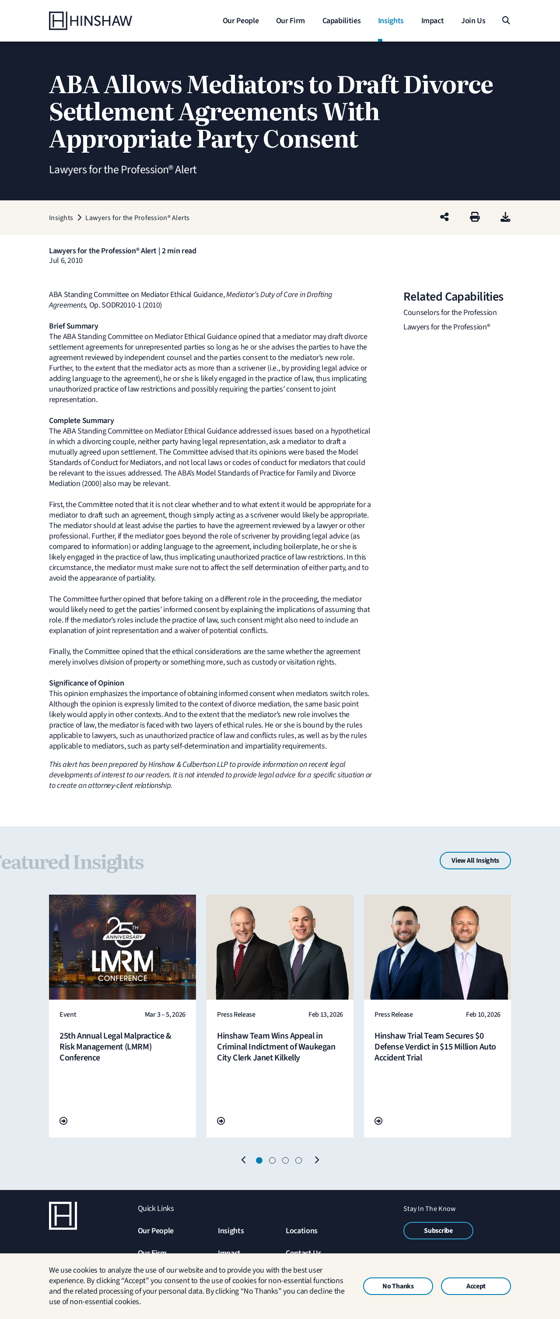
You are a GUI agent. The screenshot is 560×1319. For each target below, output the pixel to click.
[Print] (475, 217)
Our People (156, 1230)
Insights (231, 1230)
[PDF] (505, 217)
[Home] (103, 20)
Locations (302, 1230)
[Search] (505, 21)
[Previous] (244, 1160)
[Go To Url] (63, 1121)
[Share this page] (444, 217)
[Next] (316, 1160)
